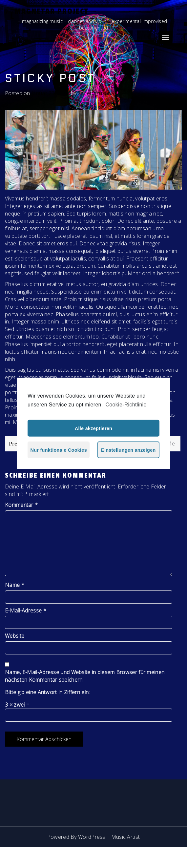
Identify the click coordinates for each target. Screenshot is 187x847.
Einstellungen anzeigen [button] (128, 450)
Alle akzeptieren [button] (93, 428)
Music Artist (125, 836)
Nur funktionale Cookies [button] (59, 450)
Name (14, 585)
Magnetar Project (52, 11)
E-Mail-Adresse (25, 610)
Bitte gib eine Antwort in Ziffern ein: (47, 692)
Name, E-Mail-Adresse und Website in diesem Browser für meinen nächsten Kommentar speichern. (84, 676)
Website (14, 635)
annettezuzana (96, 93)
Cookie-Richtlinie (126, 404)
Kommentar (21, 504)
